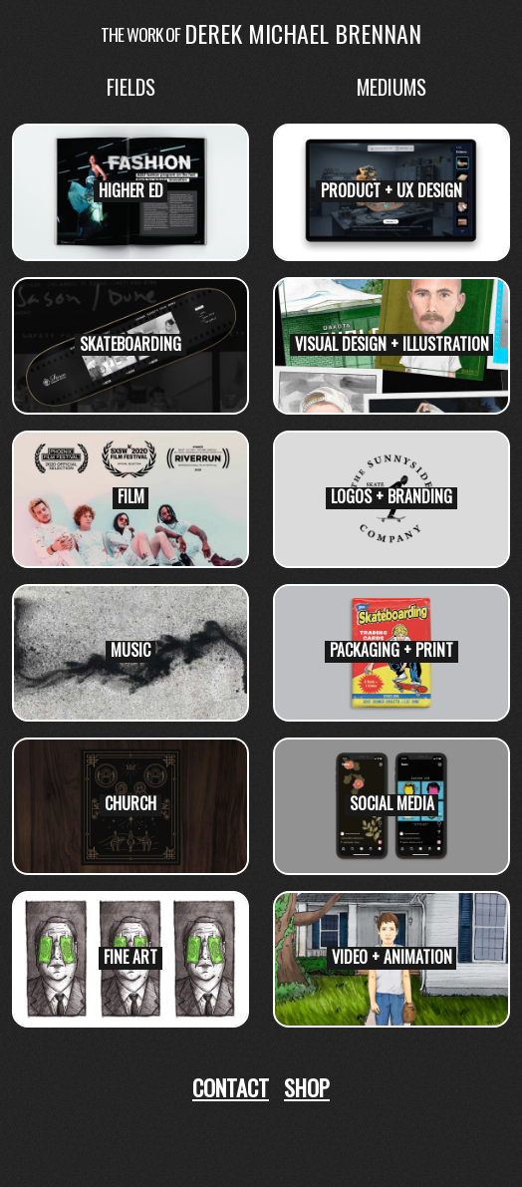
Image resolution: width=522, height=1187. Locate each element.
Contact (230, 1086)
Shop (307, 1086)
